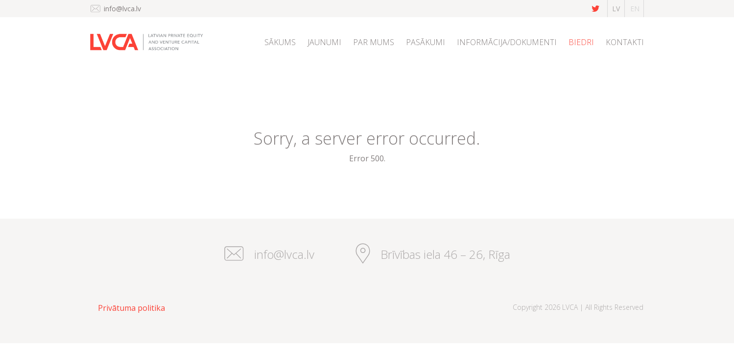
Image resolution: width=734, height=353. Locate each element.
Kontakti (625, 42)
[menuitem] (280, 55)
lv (616, 8)
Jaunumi (324, 42)
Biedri (581, 42)
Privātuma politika (131, 308)
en (634, 8)
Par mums (373, 42)
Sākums (280, 42)
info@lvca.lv (122, 8)
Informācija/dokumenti (507, 42)
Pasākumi (425, 42)
